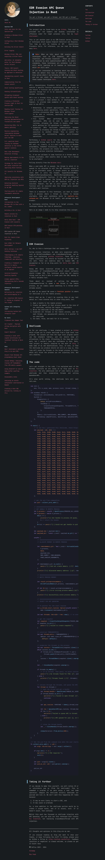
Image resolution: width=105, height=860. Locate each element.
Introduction (89, 12)
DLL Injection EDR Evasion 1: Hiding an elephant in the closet (14, 300)
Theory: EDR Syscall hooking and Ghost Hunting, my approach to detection (14, 70)
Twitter (87, 38)
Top (86, 9)
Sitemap (32, 850)
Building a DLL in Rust (13, 210)
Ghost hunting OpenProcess (14, 88)
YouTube (87, 35)
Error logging (9, 50)
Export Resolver (10, 332)
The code (88, 21)
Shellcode (88, 18)
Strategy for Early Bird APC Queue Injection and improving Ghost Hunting (13, 165)
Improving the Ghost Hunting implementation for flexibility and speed (14, 119)
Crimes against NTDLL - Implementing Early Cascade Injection (14, 281)
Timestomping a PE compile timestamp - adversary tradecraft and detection (14, 257)
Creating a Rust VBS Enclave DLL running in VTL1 (13, 391)
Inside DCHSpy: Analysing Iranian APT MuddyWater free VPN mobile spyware (13, 363)
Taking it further (91, 24)
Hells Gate (67, 263)
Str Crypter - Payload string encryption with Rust (13, 326)
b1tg (74, 343)
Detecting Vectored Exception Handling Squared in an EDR (14, 185)
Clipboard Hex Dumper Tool (14, 320)
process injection (55, 256)
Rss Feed (32, 854)
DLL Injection (35, 818)
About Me (7, 22)
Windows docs (56, 163)
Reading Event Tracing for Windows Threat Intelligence (14, 111)
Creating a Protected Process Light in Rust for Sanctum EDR (14, 103)
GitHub (63, 29)
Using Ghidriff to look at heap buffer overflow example (14, 371)
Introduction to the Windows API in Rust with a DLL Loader (14, 204)
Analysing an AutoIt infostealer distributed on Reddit (14, 383)
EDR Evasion (89, 15)
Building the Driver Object (14, 47)
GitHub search (46, 140)
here (35, 48)
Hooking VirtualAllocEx (13, 91)
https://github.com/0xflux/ (59, 839)
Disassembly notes (11, 377)
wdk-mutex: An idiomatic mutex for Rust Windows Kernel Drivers (13, 62)
